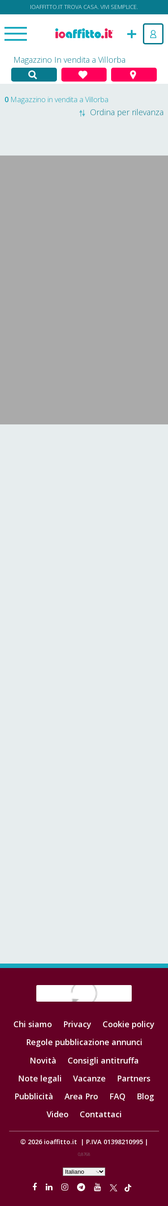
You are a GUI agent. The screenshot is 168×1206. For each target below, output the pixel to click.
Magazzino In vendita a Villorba (69, 59)
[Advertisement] (84, 517)
